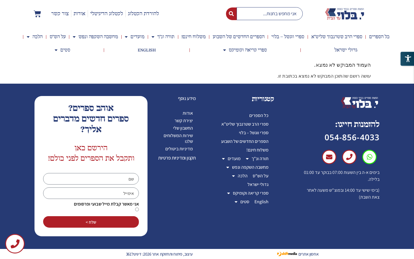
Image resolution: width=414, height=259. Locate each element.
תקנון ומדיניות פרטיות (177, 158)
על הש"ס (58, 36)
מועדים (134, 37)
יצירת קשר (184, 121)
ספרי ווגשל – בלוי (287, 36)
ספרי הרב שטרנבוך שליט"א (336, 36)
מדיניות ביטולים (179, 149)
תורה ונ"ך (163, 37)
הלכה (35, 37)
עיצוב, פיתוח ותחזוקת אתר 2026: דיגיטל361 (159, 254)
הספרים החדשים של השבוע (238, 36)
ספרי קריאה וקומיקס (245, 50)
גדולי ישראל (345, 50)
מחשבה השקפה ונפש (95, 37)
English (147, 50)
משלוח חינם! (193, 36)
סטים (62, 50)
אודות (188, 113)
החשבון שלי (183, 128)
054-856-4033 (352, 137)
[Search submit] (231, 13)
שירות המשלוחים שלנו (178, 138)
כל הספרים (379, 36)
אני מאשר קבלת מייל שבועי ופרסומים (106, 204)
